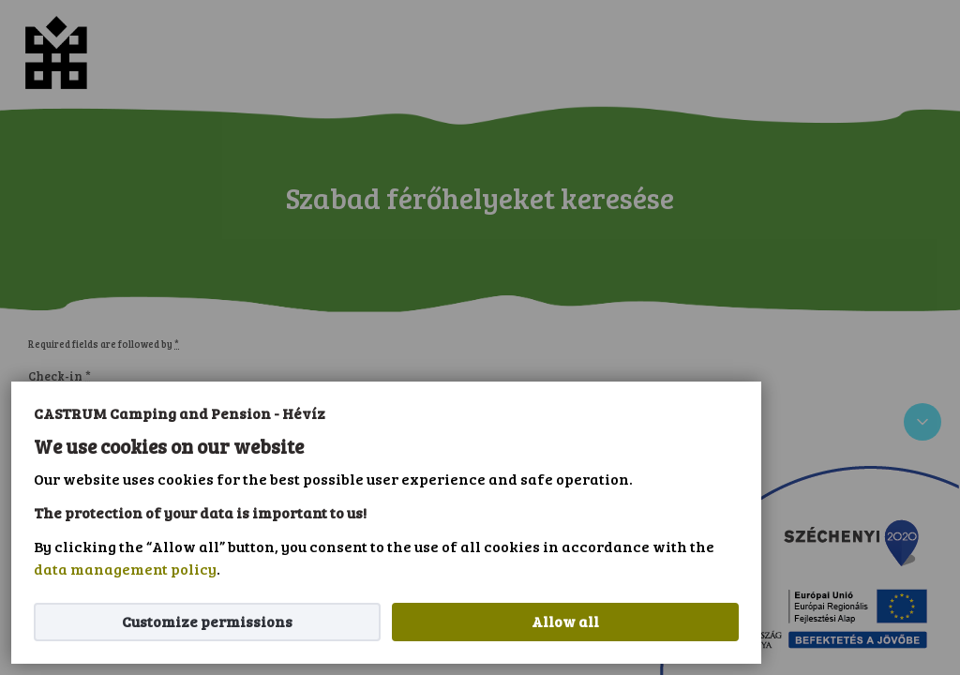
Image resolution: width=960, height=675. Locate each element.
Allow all (565, 621)
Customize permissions (207, 621)
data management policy (125, 568)
